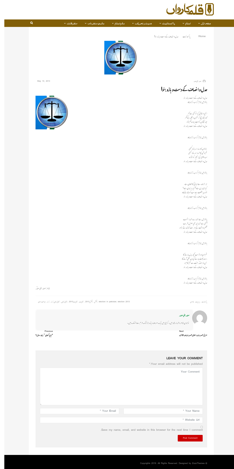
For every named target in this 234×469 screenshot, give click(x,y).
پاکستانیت (164, 23)
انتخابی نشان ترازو (51, 302)
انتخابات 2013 (69, 302)
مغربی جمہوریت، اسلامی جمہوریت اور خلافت (189, 333)
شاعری (188, 302)
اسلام (183, 23)
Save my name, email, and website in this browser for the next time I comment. (147, 430)
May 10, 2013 (40, 81)
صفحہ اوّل (202, 23)
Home (196, 36)
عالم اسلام (115, 23)
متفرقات (68, 23)
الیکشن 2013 (84, 302)
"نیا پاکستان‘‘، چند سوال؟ (40, 333)
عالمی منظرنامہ (91, 23)
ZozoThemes (194, 463)
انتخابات (77, 302)
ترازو (44, 302)
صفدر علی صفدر (180, 315)
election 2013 (119, 302)
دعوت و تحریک (139, 23)
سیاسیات (193, 302)
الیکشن (91, 302)
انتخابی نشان (60, 302)
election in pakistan (103, 302)
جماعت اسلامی (37, 302)
